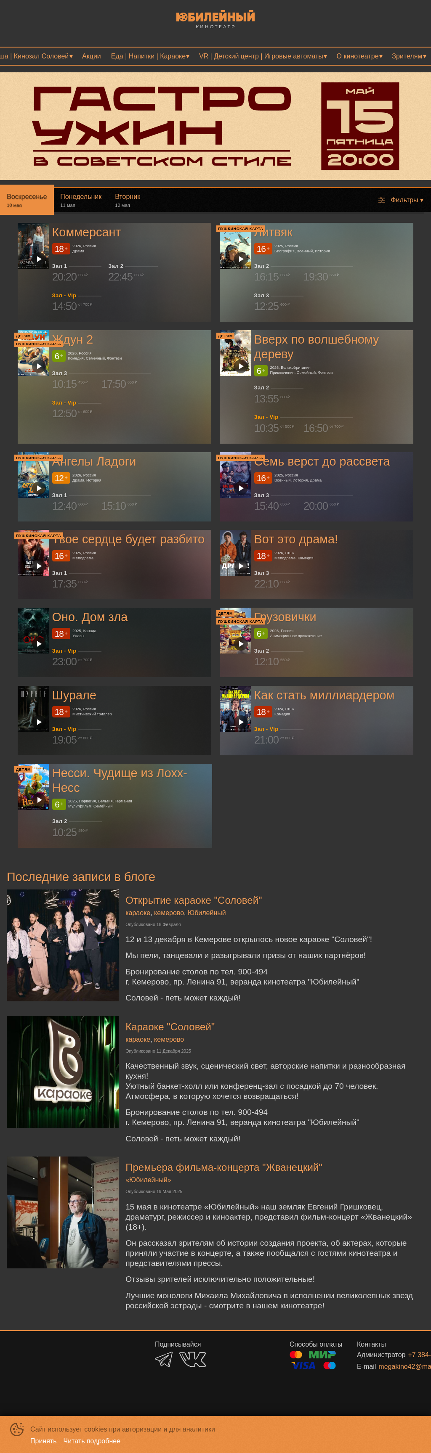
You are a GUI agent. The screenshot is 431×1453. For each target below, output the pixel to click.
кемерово (169, 912)
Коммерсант (86, 232)
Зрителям (407, 56)
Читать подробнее (92, 1441)
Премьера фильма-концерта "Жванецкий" (223, 1167)
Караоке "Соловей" (170, 1026)
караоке (137, 912)
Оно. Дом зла (90, 617)
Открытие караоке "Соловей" (193, 900)
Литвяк (273, 232)
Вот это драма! (296, 539)
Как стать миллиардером (324, 695)
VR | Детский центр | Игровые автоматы (261, 56)
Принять (43, 1441)
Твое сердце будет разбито (128, 539)
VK (192, 1359)
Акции (91, 56)
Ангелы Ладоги (94, 461)
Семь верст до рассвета (322, 461)
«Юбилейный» (148, 1179)
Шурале (74, 695)
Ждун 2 (72, 340)
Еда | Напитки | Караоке (148, 56)
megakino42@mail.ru (391, 1366)
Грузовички (285, 617)
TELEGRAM (164, 1359)
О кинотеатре (358, 56)
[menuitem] (91, 56)
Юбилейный (207, 912)
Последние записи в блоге (81, 877)
